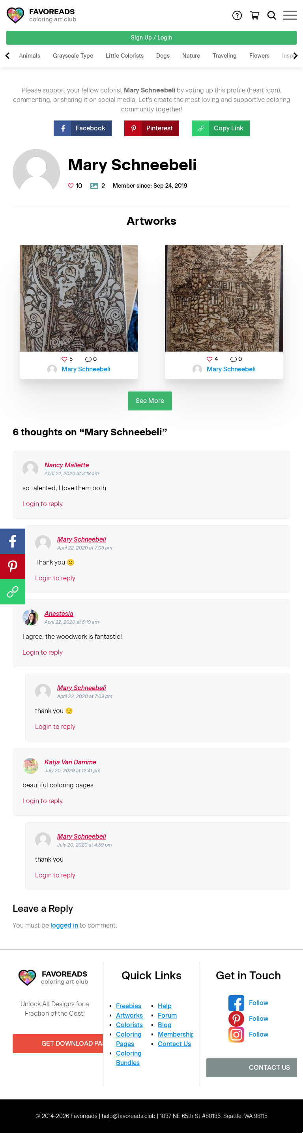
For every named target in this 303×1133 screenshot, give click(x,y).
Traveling (225, 56)
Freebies (128, 1006)
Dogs (163, 56)
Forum (167, 1015)
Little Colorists (125, 56)
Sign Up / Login (151, 37)
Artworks (129, 1015)
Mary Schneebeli (86, 369)
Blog (165, 1025)
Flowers (259, 56)
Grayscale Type (73, 56)
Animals (29, 56)
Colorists (129, 1025)
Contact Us (174, 1044)
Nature (191, 56)
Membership (176, 1034)
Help (165, 1006)
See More (150, 401)
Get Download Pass (75, 1043)
